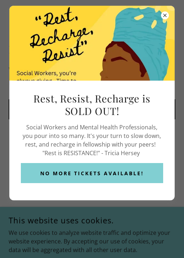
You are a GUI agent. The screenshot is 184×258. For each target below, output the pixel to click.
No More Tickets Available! (92, 173)
